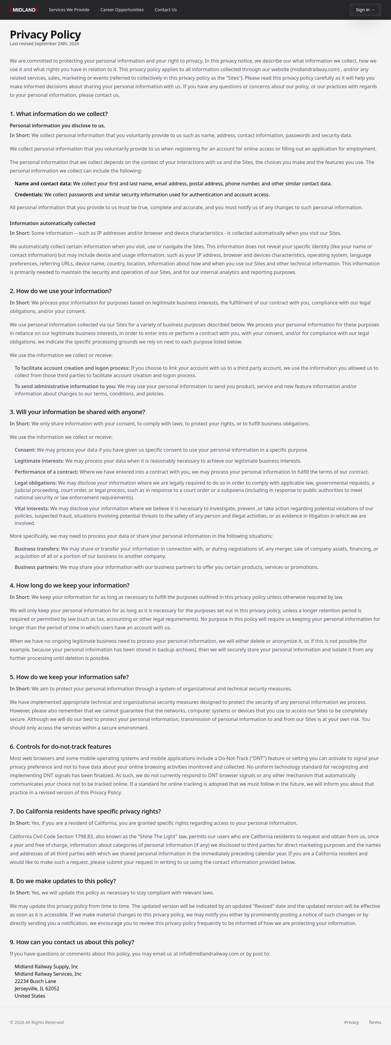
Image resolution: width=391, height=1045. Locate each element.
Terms (375, 1022)
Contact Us (166, 10)
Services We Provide (69, 10)
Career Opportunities (122, 10)
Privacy (351, 1022)
